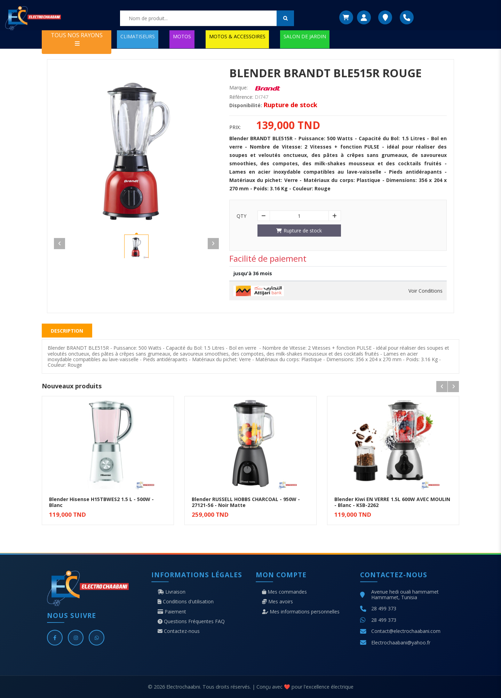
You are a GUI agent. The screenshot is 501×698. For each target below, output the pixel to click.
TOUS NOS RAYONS (77, 38)
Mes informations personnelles (301, 611)
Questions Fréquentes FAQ (191, 621)
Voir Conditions (425, 291)
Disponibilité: (245, 105)
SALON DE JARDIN (305, 36)
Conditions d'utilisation (186, 601)
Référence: (241, 97)
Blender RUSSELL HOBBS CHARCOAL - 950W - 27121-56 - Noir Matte (246, 502)
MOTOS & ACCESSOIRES (237, 36)
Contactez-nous (179, 631)
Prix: (235, 127)
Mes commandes (284, 592)
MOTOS (182, 36)
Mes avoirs (277, 601)
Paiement (172, 611)
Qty (241, 216)
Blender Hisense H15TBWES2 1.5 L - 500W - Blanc (101, 502)
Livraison (171, 592)
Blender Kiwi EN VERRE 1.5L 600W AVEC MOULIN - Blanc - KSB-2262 (392, 502)
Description (67, 330)
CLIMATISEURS (137, 36)
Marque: (238, 87)
